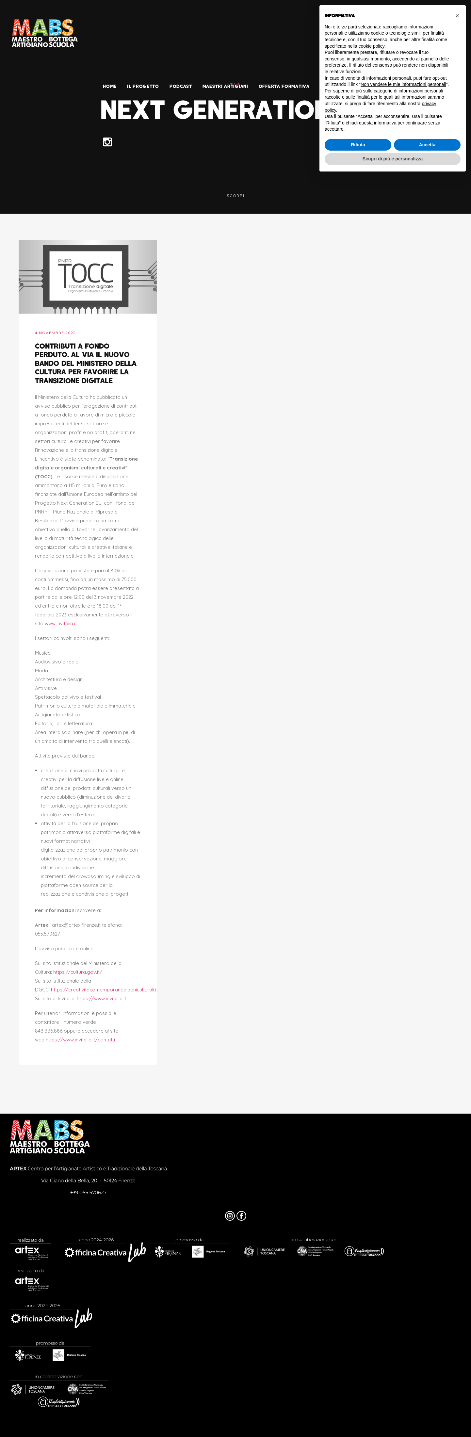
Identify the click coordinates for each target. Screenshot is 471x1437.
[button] (457, 15)
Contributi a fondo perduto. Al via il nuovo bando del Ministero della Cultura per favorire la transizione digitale (86, 362)
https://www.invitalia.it (101, 998)
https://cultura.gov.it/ (77, 972)
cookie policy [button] (371, 46)
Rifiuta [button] (358, 144)
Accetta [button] (427, 144)
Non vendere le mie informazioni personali (403, 84)
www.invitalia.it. (61, 623)
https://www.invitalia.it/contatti (80, 1040)
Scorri (236, 204)
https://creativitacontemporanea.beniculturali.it (104, 990)
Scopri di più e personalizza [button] (393, 158)
